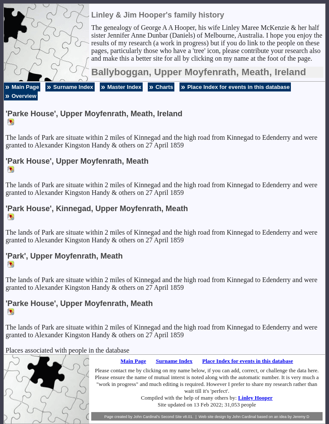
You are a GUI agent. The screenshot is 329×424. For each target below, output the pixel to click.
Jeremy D (301, 417)
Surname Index (73, 87)
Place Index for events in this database (238, 87)
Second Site (171, 417)
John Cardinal (244, 417)
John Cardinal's (146, 417)
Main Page (25, 87)
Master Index (124, 87)
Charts (164, 87)
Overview (24, 96)
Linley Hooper (255, 398)
